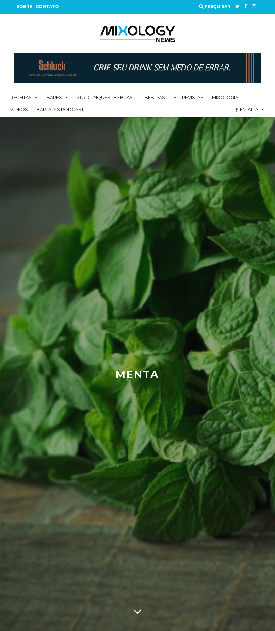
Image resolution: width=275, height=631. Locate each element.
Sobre (24, 6)
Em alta (249, 109)
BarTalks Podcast (60, 109)
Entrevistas (189, 97)
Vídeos (19, 109)
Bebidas (155, 97)
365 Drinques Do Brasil (106, 97)
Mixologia (225, 97)
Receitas (21, 97)
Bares (54, 97)
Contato (47, 6)
